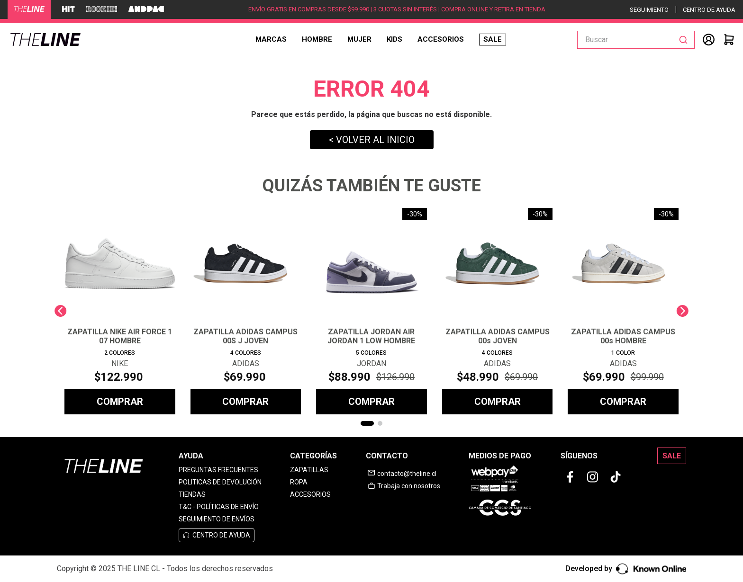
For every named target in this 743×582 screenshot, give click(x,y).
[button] (367, 423)
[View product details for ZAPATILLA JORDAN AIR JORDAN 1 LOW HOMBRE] (371, 311)
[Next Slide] (682, 310)
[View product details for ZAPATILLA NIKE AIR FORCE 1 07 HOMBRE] (120, 311)
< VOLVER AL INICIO (372, 139)
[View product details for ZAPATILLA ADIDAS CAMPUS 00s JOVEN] (497, 311)
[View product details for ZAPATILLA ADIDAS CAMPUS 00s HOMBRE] (623, 311)
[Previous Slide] (60, 310)
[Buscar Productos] (685, 39)
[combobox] (636, 40)
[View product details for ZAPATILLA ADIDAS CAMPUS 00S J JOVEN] (246, 311)
